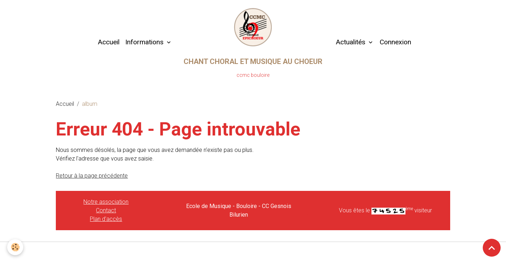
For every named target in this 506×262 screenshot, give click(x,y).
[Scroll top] (492, 248)
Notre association (105, 201)
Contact (106, 210)
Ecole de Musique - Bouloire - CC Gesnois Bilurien (238, 210)
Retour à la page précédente (92, 175)
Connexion (395, 42)
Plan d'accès (106, 219)
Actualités (350, 42)
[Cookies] (15, 247)
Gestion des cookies (253, 251)
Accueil (109, 42)
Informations (145, 42)
